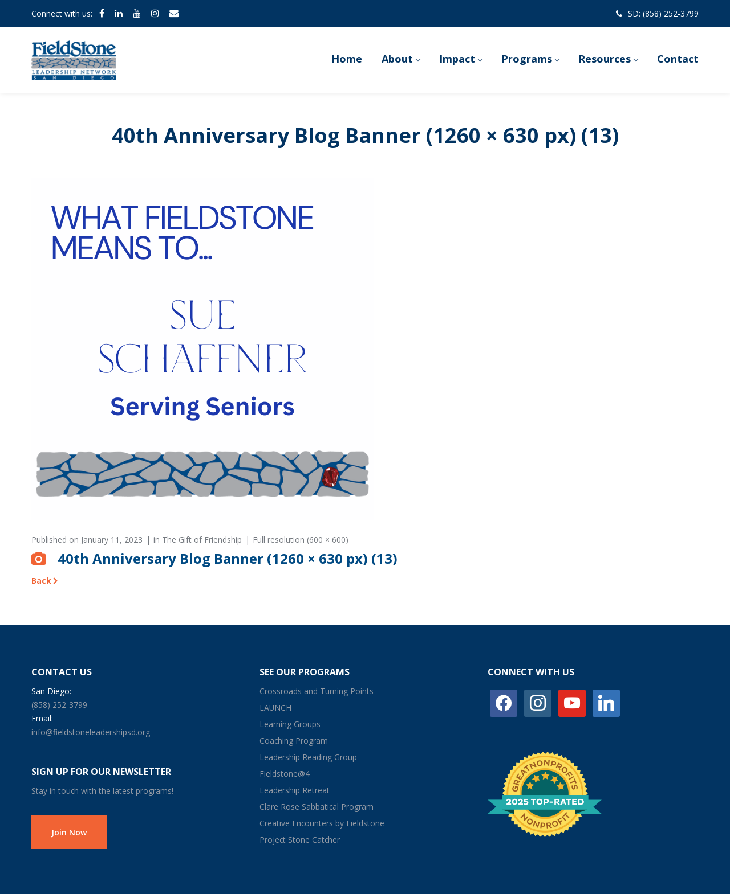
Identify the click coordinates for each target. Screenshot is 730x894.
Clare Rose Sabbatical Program (316, 806)
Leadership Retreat (294, 790)
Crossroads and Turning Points (316, 691)
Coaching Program (293, 740)
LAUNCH (275, 707)
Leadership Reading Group (308, 757)
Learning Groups (290, 724)
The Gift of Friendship (202, 539)
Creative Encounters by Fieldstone (321, 823)
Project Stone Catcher (299, 839)
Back (41, 580)
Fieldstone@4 (284, 773)
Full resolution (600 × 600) (300, 539)
